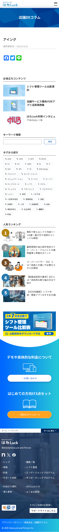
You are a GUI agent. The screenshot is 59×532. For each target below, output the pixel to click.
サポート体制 (9, 477)
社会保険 (27, 209)
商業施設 (29, 199)
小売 (22, 204)
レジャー (10, 194)
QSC (9, 169)
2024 (9, 159)
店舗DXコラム (41, 522)
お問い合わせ (30, 378)
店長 (48, 204)
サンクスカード (13, 184)
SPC (20, 169)
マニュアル (11, 189)
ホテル (42, 184)
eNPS (29, 164)
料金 (5, 472)
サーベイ (48, 179)
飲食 (9, 214)
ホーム (4, 430)
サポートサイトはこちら (43, 510)
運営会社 (28, 522)
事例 (23, 194)
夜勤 (42, 199)
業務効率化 (11, 209)
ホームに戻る (49, 430)
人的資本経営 (12, 199)
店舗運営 (35, 204)
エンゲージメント (31, 174)
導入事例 (7, 491)
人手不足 (36, 194)
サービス (34, 179)
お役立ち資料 (9, 486)
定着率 (10, 204)
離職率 (41, 209)
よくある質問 (32, 491)
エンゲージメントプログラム (40, 472)
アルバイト (11, 174)
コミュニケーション (15, 179)
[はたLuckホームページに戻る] (29, 4)
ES (40, 164)
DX (18, 164)
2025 (21, 159)
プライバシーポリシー (12, 522)
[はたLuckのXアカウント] (8, 455)
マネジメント (29, 189)
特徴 (5, 467)
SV (30, 169)
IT (49, 164)
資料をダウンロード (30, 414)
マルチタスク (47, 189)
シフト (30, 184)
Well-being (43, 169)
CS (8, 164)
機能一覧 (30, 462)
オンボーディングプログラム (40, 477)
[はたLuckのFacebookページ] (14, 455)
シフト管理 (31, 467)
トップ (6, 462)
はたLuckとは (33, 486)
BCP (32, 159)
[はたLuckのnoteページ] (3, 455)
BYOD (43, 159)
